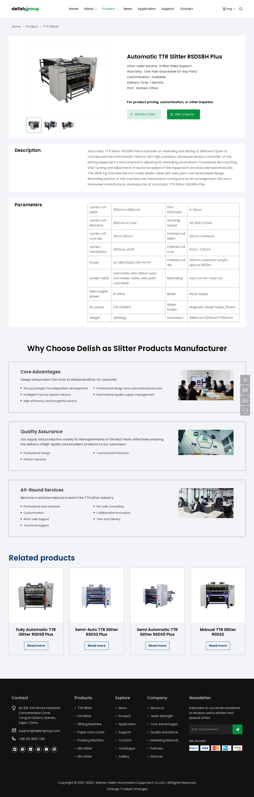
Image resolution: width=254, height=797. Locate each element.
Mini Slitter (85, 748)
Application (147, 9)
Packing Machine (91, 740)
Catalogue (127, 748)
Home (73, 9)
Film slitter (85, 756)
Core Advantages (164, 724)
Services (156, 756)
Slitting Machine (90, 724)
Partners (156, 748)
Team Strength (161, 716)
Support (168, 9)
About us (157, 708)
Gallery (124, 756)
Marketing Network (164, 740)
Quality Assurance (164, 732)
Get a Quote (184, 114)
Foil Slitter (84, 716)
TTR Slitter (51, 26)
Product (108, 9)
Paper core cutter (91, 732)
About (88, 9)
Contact (186, 9)
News (128, 9)
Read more (36, 645)
